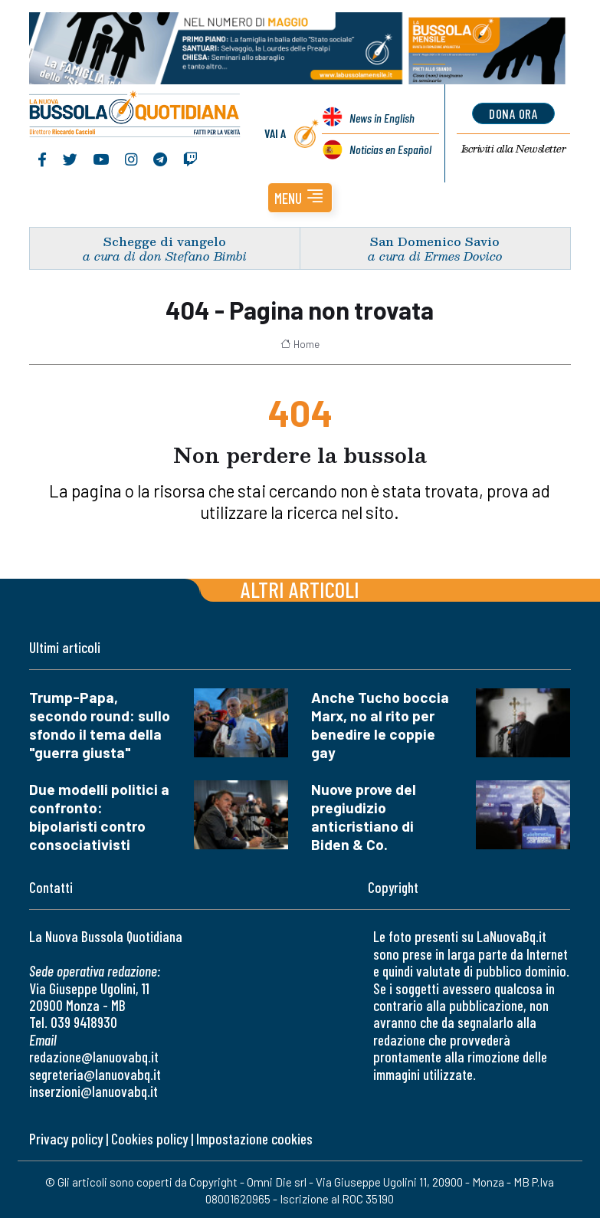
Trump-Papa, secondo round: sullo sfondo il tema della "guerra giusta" (99, 724)
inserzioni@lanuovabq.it (93, 1091)
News (381, 117)
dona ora (513, 113)
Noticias (390, 149)
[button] (300, 197)
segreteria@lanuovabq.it (95, 1074)
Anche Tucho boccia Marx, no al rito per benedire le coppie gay (380, 724)
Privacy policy (66, 1138)
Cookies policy (149, 1138)
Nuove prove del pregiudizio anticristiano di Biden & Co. (363, 816)
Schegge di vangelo (164, 241)
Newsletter (514, 149)
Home (300, 344)
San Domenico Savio (435, 241)
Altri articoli (300, 589)
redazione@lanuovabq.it (94, 1056)
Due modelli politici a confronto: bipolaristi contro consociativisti (99, 816)
